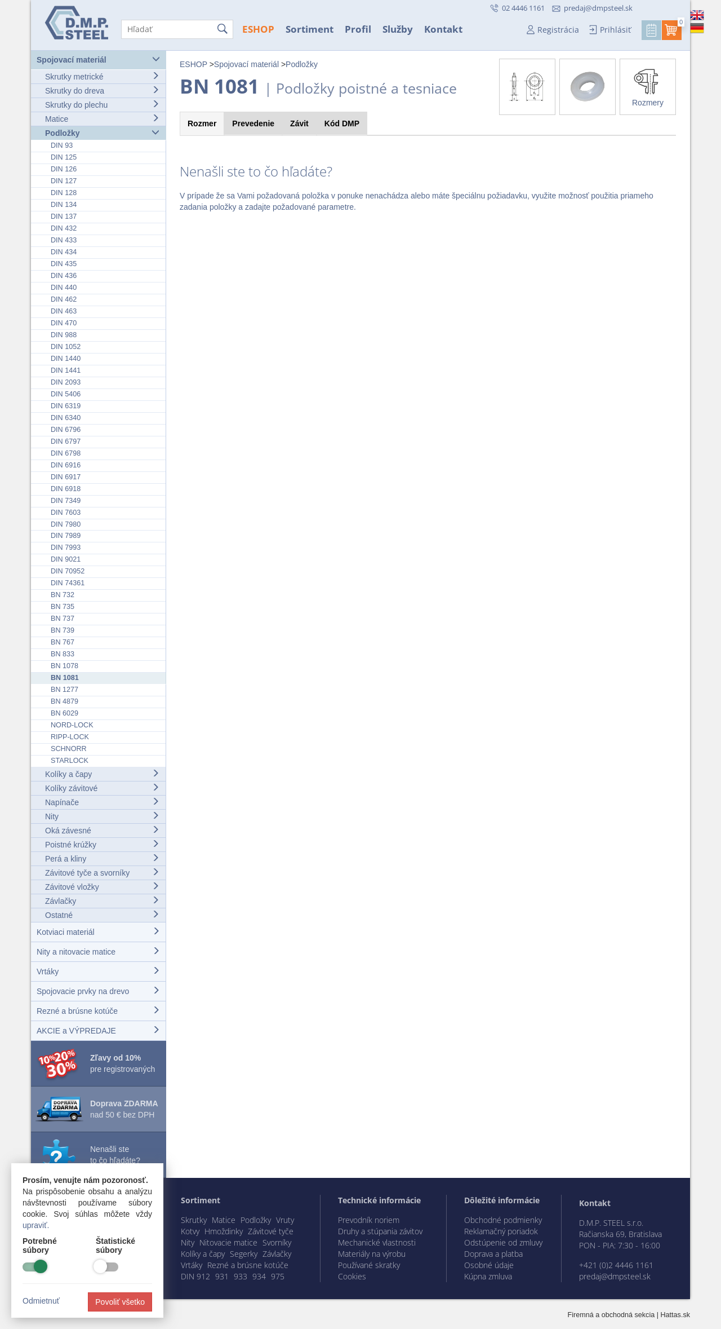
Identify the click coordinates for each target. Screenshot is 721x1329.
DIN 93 (62, 145)
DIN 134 (64, 205)
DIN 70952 (67, 571)
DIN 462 (64, 299)
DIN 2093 (66, 382)
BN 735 (62, 607)
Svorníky (276, 1242)
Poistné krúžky (102, 844)
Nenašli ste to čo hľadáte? (115, 1155)
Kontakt (443, 29)
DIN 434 (64, 252)
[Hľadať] (177, 29)
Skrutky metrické (102, 76)
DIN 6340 (66, 418)
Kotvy (190, 1231)
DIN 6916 (66, 465)
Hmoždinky (223, 1231)
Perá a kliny (102, 858)
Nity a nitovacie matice (98, 951)
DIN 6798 (66, 453)
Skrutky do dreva (102, 90)
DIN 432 (64, 228)
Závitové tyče (270, 1231)
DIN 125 (64, 157)
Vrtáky (98, 971)
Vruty (285, 1220)
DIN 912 (195, 1276)
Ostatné (102, 915)
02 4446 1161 (522, 8)
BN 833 (62, 654)
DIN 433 (64, 240)
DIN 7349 (66, 501)
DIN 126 (64, 169)
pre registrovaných (122, 1063)
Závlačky (102, 901)
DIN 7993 (66, 547)
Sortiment (309, 29)
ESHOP (258, 29)
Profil (358, 29)
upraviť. (36, 1225)
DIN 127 (64, 181)
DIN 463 (64, 311)
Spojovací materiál (98, 59)
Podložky (102, 133)
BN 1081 (65, 678)
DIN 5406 (66, 394)
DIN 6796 (66, 430)
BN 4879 (64, 701)
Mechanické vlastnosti (377, 1242)
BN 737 (62, 618)
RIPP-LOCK (70, 737)
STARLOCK (69, 761)
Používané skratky (369, 1265)
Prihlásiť (615, 29)
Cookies (352, 1276)
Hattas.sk (676, 1315)
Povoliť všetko (120, 1301)
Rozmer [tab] (202, 123)
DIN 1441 (66, 370)
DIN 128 (64, 193)
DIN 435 (64, 264)
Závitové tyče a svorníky (102, 872)
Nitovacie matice (228, 1242)
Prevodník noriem (368, 1220)
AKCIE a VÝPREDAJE (98, 1030)
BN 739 (62, 630)
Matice (102, 118)
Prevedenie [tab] (253, 123)
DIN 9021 (66, 559)
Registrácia (558, 29)
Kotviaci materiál (98, 932)
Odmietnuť (41, 1300)
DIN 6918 (66, 489)
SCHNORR (69, 749)
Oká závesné (102, 830)
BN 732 (62, 595)
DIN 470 (64, 323)
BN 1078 (64, 666)
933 (240, 1276)
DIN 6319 (66, 406)
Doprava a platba (493, 1253)
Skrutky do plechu (102, 104)
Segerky (243, 1253)
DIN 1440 (66, 359)
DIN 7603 (66, 512)
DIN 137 (64, 216)
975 (277, 1276)
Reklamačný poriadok (501, 1231)
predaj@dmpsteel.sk (598, 8)
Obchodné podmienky (503, 1220)
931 (222, 1276)
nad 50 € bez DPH (124, 1109)
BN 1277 (64, 690)
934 (259, 1276)
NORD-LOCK (72, 725)
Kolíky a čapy (102, 774)
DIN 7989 (66, 536)
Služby (397, 29)
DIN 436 (64, 276)
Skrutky (194, 1220)
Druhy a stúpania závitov (380, 1231)
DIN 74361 (67, 583)
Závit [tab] (299, 123)
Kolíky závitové (102, 788)
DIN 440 (64, 288)
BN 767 (62, 642)
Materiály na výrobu (372, 1253)
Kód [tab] (341, 123)
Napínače (102, 802)
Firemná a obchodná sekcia (611, 1315)
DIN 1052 (66, 347)
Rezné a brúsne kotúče (98, 1010)
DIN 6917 (66, 477)
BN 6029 (64, 713)
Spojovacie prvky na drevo (98, 991)
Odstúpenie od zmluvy (503, 1242)
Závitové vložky (102, 886)
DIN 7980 (66, 524)
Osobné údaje (489, 1265)
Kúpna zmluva (488, 1276)
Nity (102, 816)
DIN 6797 (66, 441)
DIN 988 (64, 335)
